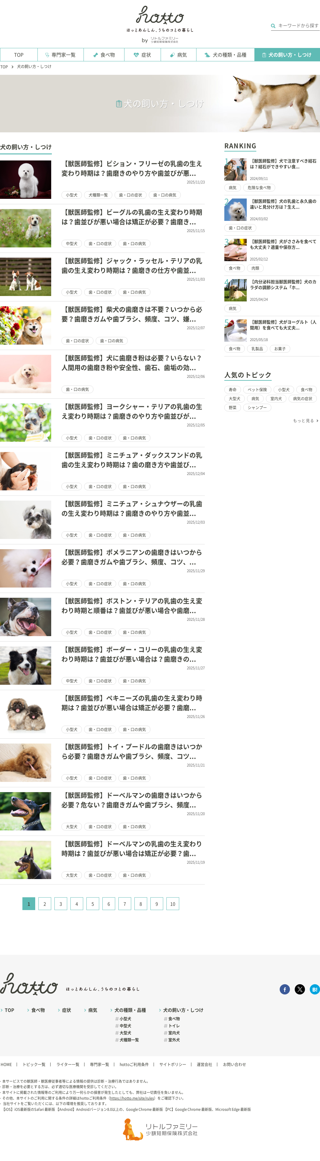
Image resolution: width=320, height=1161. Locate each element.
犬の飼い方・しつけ (290, 54)
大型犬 (71, 827)
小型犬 (71, 195)
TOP (18, 54)
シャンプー (257, 407)
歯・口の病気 (164, 195)
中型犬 (71, 243)
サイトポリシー (172, 1064)
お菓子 (280, 349)
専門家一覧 (64, 54)
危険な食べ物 (259, 188)
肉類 (255, 268)
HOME (6, 1064)
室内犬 (276, 399)
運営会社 (204, 1064)
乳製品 (257, 349)
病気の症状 (302, 399)
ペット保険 (257, 390)
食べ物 (107, 54)
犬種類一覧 (98, 195)
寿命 (232, 390)
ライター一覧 (67, 1064)
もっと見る (303, 421)
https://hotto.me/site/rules (132, 1098)
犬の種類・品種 (229, 54)
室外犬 (174, 1040)
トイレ (174, 1026)
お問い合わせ (234, 1064)
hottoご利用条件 (134, 1064)
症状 (146, 54)
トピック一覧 (33, 1064)
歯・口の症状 (130, 195)
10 (172, 904)
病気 (182, 54)
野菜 (232, 407)
